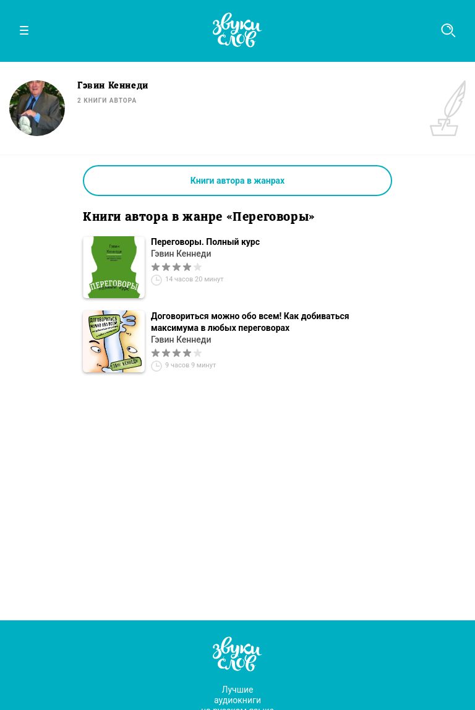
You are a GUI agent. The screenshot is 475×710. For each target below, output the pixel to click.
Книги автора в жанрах (237, 181)
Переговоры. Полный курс (205, 242)
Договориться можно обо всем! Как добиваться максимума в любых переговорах (250, 322)
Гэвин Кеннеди (181, 254)
